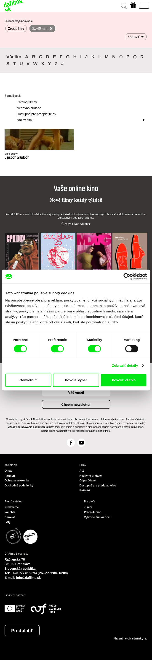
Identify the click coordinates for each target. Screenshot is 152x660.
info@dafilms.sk (28, 577)
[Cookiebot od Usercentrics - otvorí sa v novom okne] (127, 276)
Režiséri (85, 490)
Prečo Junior (92, 512)
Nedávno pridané (29, 108)
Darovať (10, 517)
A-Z (82, 470)
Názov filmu (25, 120)
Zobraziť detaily (125, 365)
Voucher (10, 512)
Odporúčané (88, 480)
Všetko (13, 56)
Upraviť (133, 37)
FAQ (7, 522)
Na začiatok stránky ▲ (130, 638)
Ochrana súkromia (17, 480)
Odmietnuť (28, 380)
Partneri (10, 475)
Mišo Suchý (11, 153)
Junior (88, 507)
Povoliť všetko (124, 380)
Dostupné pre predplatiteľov (36, 114)
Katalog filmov (27, 102)
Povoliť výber (76, 380)
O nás (8, 470)
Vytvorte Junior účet (97, 517)
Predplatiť (22, 630)
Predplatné (12, 507)
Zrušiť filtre (16, 28)
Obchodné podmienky (19, 485)
